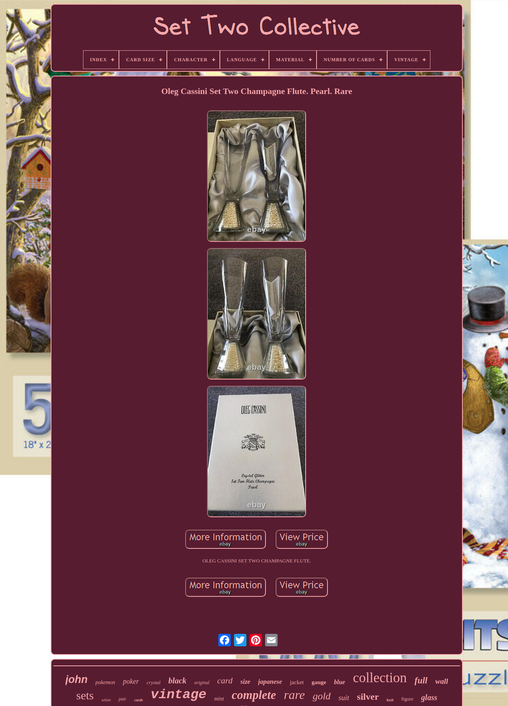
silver (368, 697)
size (246, 681)
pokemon (105, 682)
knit (390, 699)
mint (219, 699)
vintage (179, 694)
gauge (319, 682)
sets (85, 695)
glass (429, 697)
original (201, 682)
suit (343, 698)
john (76, 679)
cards (138, 700)
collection (380, 677)
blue (339, 682)
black (177, 680)
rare (294, 695)
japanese (270, 681)
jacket (297, 682)
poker (131, 681)
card (225, 680)
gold (322, 696)
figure (407, 699)
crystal (153, 682)
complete (254, 695)
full (420, 680)
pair (122, 699)
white (106, 699)
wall (441, 681)
